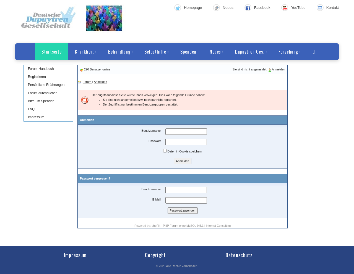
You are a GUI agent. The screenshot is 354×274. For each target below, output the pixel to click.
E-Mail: (157, 199)
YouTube (298, 8)
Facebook (262, 8)
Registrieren (37, 77)
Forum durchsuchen (43, 93)
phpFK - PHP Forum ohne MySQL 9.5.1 (178, 225)
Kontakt (332, 8)
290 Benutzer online (97, 69)
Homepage (193, 8)
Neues (228, 8)
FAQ (31, 109)
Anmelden (278, 69)
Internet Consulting (218, 225)
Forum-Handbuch (41, 69)
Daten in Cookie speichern (182, 151)
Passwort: (155, 141)
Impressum (36, 117)
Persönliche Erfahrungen (46, 85)
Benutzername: (152, 130)
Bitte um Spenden (41, 101)
